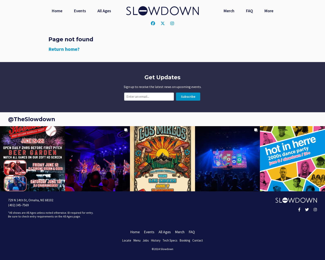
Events (80, 10)
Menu (137, 240)
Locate (126, 240)
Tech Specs (169, 240)
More (268, 10)
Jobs (146, 240)
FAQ (249, 10)
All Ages (104, 10)
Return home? (64, 49)
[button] (32, 158)
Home (57, 10)
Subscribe (188, 96)
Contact (197, 240)
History (155, 240)
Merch (228, 10)
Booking (184, 240)
